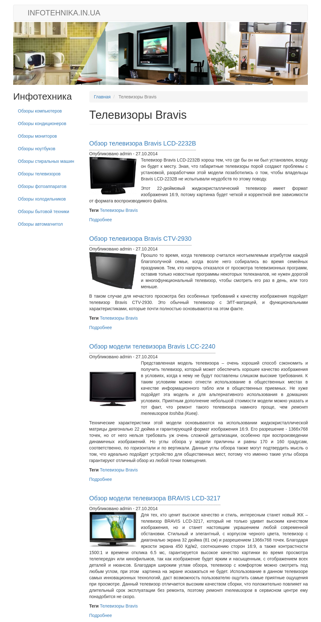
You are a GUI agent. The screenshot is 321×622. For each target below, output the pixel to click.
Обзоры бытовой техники (43, 211)
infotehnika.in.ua (64, 12)
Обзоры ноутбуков (36, 148)
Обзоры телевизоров (39, 173)
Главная (102, 96)
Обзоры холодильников (42, 198)
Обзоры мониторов (37, 136)
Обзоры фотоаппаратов (42, 186)
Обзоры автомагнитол (40, 224)
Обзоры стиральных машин (46, 161)
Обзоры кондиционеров (42, 123)
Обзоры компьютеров (40, 110)
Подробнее (100, 219)
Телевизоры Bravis (119, 210)
